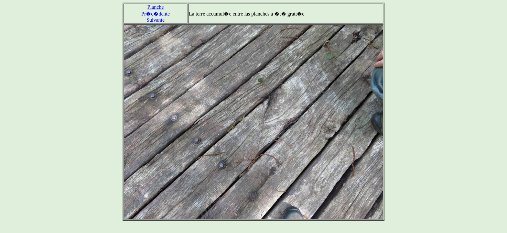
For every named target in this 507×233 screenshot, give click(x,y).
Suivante (155, 20)
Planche (155, 7)
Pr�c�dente (155, 14)
